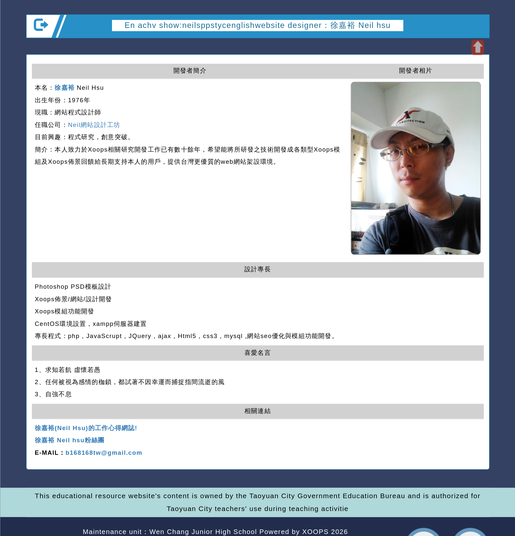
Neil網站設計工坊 (94, 124)
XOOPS (315, 531)
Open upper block (477, 47)
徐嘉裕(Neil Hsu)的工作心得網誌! (85, 428)
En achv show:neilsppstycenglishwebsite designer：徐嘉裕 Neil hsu (257, 25)
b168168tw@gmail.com (103, 453)
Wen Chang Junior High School (203, 531)
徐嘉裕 (65, 88)
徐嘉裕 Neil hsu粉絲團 (69, 440)
